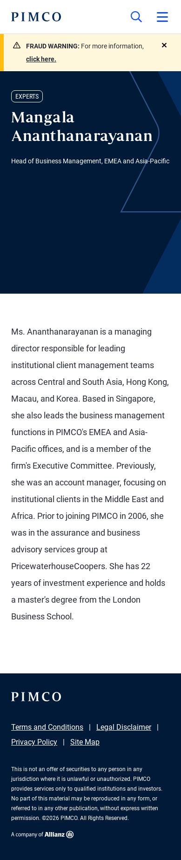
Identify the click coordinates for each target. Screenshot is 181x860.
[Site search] (136, 16)
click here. (41, 59)
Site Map (85, 742)
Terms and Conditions (47, 727)
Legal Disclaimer (123, 727)
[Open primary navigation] (162, 16)
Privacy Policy (34, 742)
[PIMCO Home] (36, 16)
